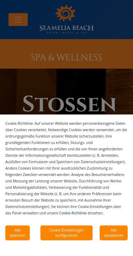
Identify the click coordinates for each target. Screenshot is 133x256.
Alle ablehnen (18, 233)
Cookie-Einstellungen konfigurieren (66, 233)
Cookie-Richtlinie (73, 212)
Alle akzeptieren (113, 233)
